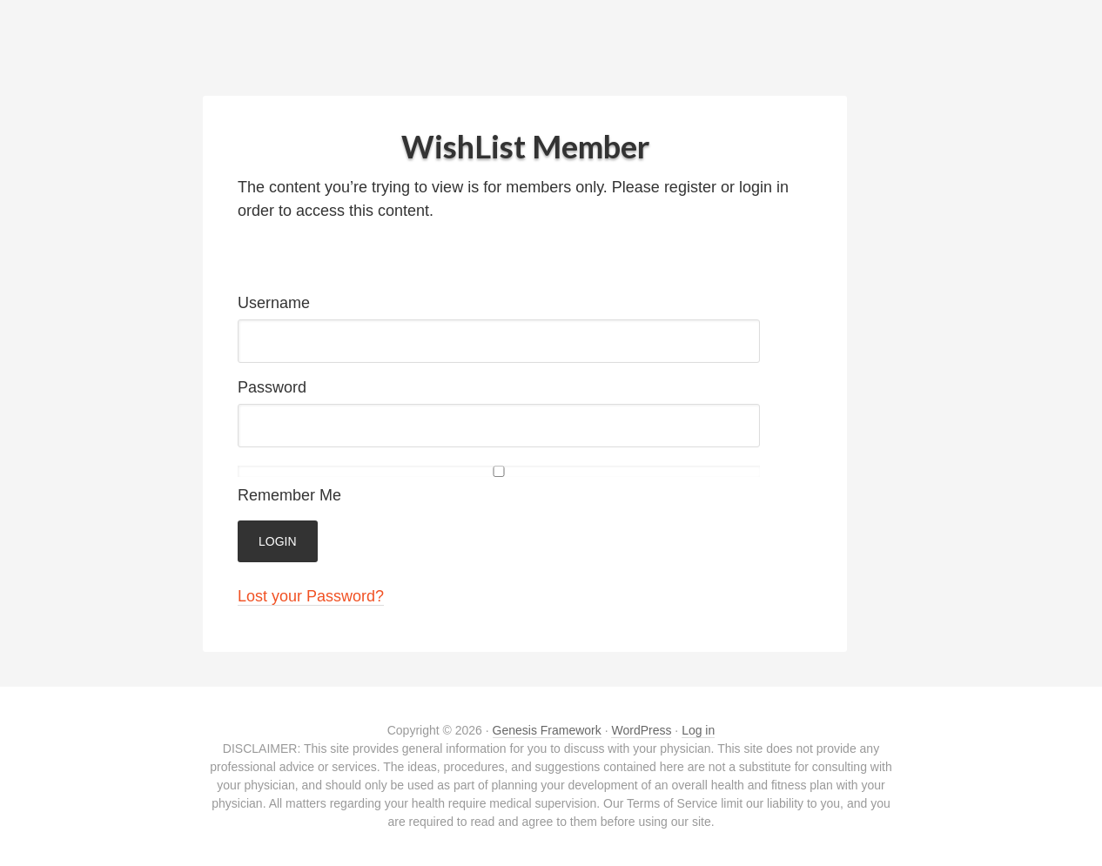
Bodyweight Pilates (551, 52)
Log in (698, 730)
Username (274, 303)
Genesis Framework (547, 730)
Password (272, 387)
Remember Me (499, 485)
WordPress (641, 730)
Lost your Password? (311, 596)
